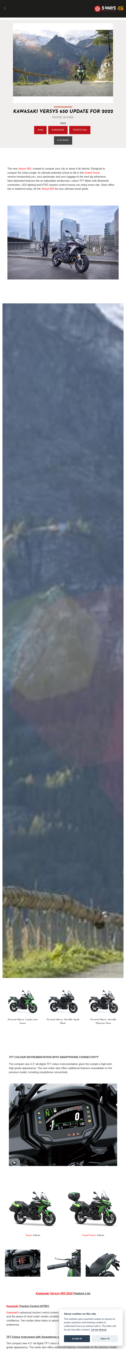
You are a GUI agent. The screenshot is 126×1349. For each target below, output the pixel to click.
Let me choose (99, 1329)
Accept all (77, 1338)
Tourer (28, 1235)
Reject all (105, 1338)
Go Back (63, 140)
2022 (40, 130)
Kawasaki (58, 130)
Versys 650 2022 (61, 1293)
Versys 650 (80, 130)
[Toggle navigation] (4, 8)
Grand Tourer (92, 172)
